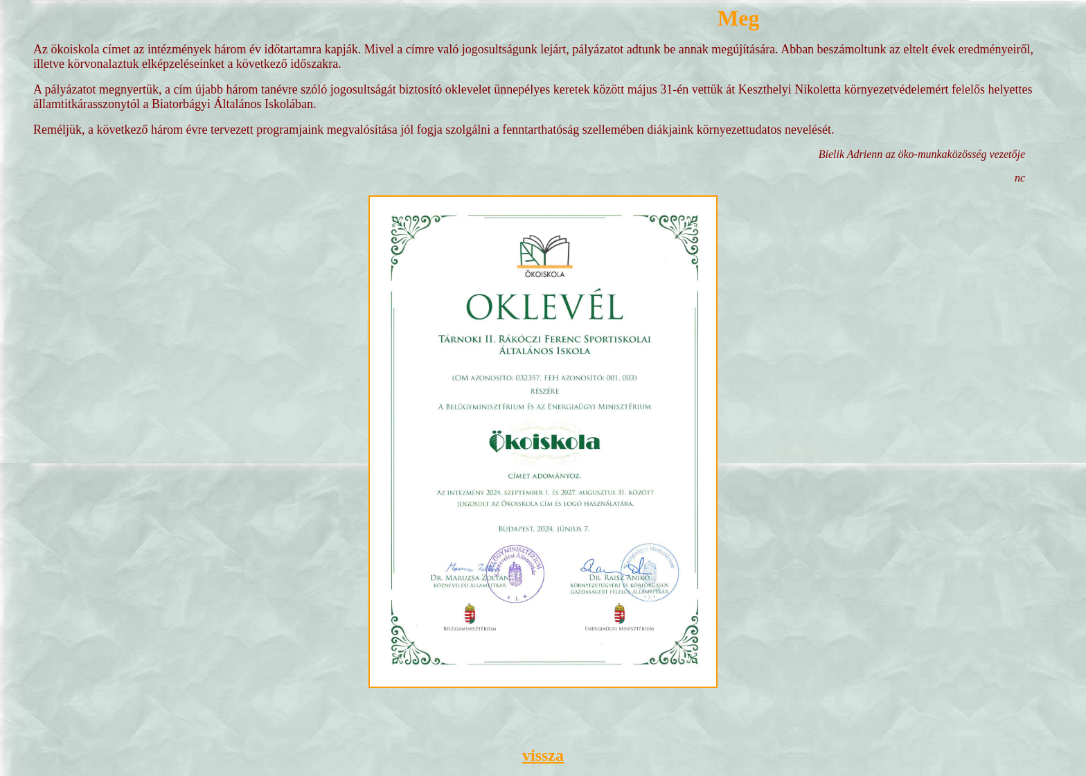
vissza (543, 755)
